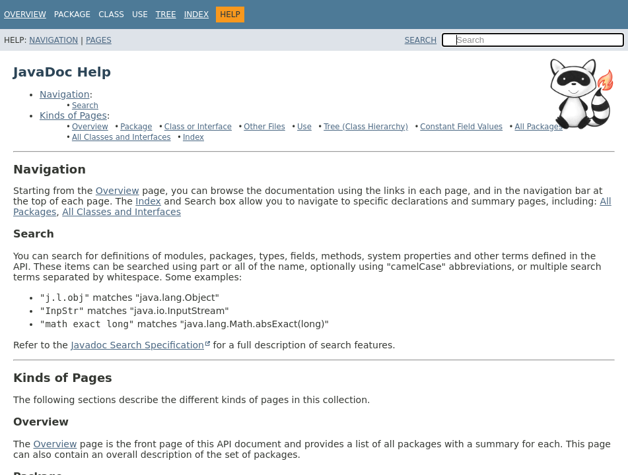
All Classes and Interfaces (121, 137)
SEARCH (421, 40)
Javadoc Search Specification (137, 345)
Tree (166, 14)
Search (85, 105)
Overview (25, 14)
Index (196, 14)
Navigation (53, 40)
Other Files (264, 126)
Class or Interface (198, 126)
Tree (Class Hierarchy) (366, 126)
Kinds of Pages (73, 115)
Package (136, 126)
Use (304, 126)
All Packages (538, 126)
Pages (99, 40)
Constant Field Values (461, 126)
